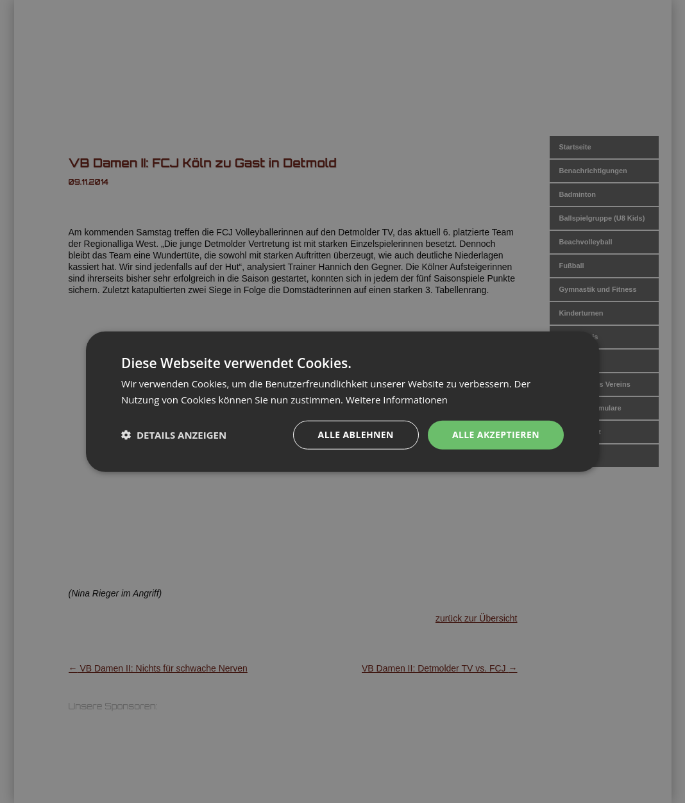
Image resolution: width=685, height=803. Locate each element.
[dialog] (342, 401)
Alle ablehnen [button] (356, 434)
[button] (173, 435)
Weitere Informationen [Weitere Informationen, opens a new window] (397, 399)
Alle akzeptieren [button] (495, 434)
